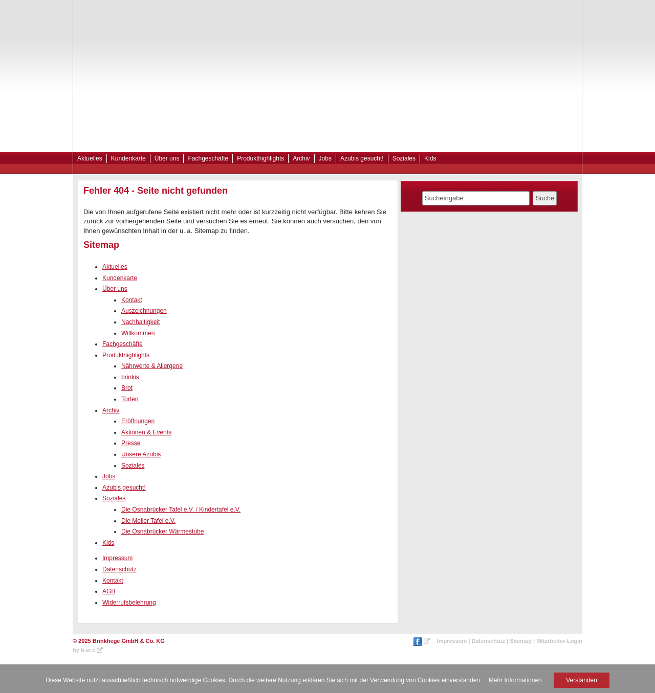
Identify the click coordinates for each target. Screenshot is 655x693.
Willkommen (138, 333)
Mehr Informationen (515, 680)
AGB (108, 591)
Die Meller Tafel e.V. (148, 520)
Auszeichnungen (144, 310)
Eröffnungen (138, 421)
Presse (130, 443)
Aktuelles (89, 158)
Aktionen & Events (146, 432)
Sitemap (521, 641)
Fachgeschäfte (208, 158)
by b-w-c (84, 650)
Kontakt (131, 300)
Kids (430, 158)
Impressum (117, 558)
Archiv (301, 158)
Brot (127, 387)
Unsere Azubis (141, 454)
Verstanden (581, 680)
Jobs (325, 158)
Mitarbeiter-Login (559, 641)
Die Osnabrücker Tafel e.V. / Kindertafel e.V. (181, 509)
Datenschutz (119, 569)
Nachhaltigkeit (140, 322)
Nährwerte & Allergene (152, 365)
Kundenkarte (128, 158)
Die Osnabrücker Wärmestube (162, 531)
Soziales (404, 158)
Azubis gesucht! (362, 158)
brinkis (130, 377)
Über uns (167, 158)
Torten (129, 399)
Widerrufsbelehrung (129, 602)
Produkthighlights (260, 158)
